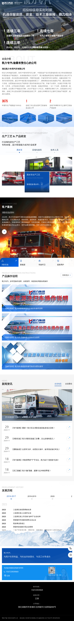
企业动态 (58, 384)
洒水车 (19, 150)
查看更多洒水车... (34, 184)
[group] (37, 25)
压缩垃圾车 (37, 150)
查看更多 (66, 275)
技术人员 (54, 150)
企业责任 (68, 384)
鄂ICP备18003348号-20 (10, 618)
